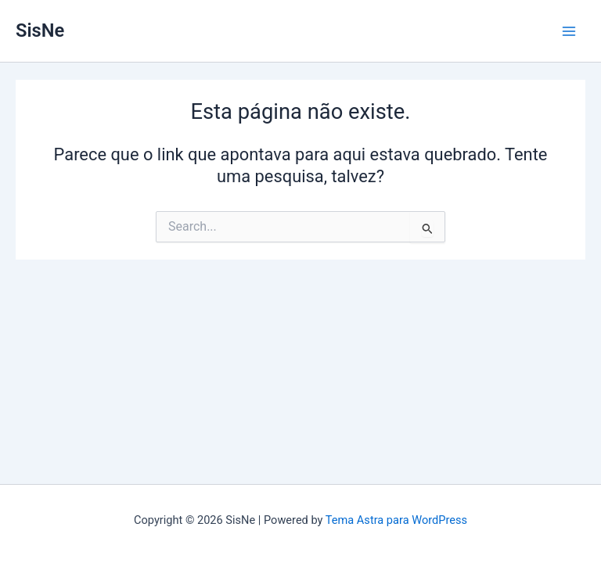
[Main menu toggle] (568, 31)
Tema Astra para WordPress (396, 520)
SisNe (40, 30)
